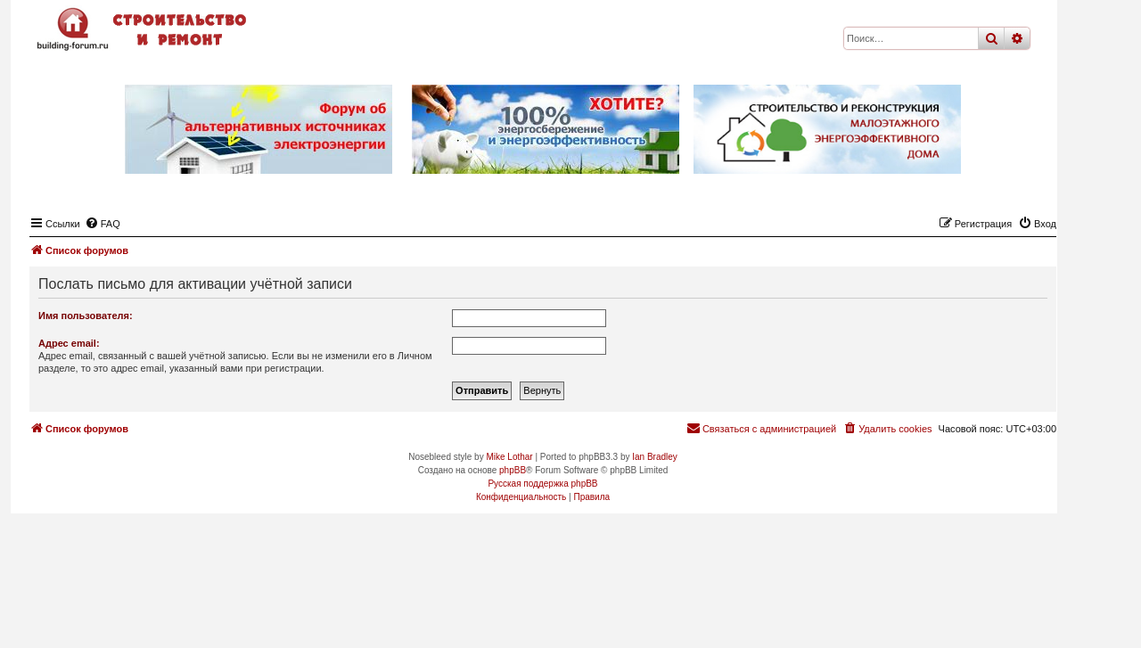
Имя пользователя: (85, 315)
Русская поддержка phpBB (542, 483)
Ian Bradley (654, 457)
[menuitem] (102, 223)
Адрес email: (69, 343)
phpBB (512, 470)
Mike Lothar (509, 457)
